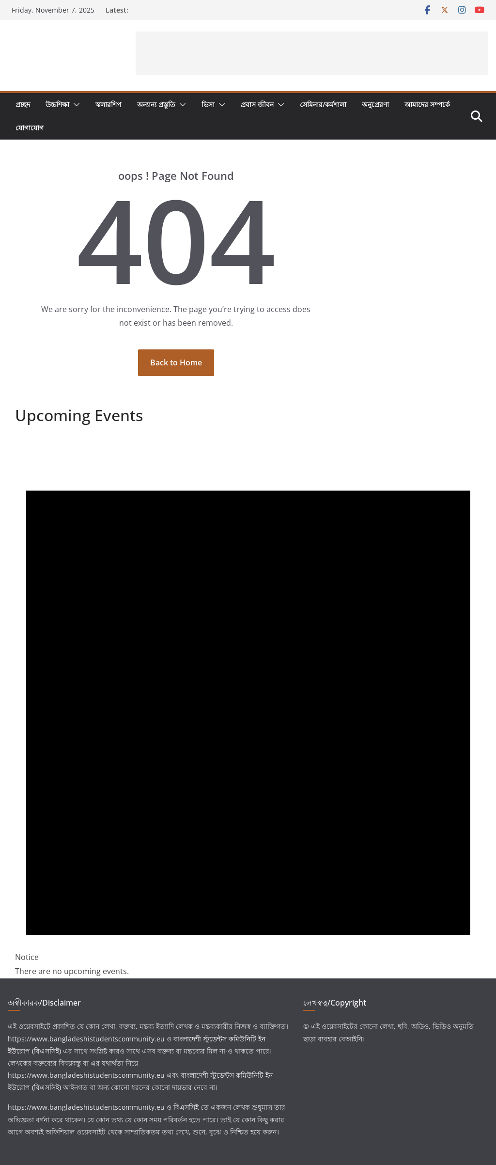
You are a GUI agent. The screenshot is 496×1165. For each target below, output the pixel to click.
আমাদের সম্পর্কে (427, 104)
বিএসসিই (186, 1107)
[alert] (248, 706)
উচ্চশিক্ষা (57, 104)
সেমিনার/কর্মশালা (323, 104)
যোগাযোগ (30, 127)
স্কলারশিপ (108, 104)
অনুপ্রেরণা (375, 104)
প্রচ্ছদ (23, 104)
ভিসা (208, 104)
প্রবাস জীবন (257, 104)
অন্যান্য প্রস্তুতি (156, 104)
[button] (74, 104)
